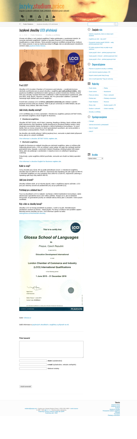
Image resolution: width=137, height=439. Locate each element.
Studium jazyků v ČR (110, 105)
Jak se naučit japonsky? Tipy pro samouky (101, 79)
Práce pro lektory (94, 95)
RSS (56, 434)
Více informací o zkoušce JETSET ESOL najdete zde (38, 138)
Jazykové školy (115, 426)
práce (39, 18)
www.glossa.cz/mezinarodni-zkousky (32, 213)
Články (106, 88)
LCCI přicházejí (38, 30)
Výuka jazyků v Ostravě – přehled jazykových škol (103, 56)
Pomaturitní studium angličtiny (111, 432)
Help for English (93, 128)
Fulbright (91, 121)
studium (31, 18)
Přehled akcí (92, 98)
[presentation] (35, 380)
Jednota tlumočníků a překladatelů (99, 124)
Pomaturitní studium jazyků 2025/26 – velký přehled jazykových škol (101, 43)
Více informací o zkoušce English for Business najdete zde (40, 161)
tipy (53, 18)
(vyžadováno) (55, 364)
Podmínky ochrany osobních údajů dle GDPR (51, 432)
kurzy (47, 18)
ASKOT (91, 131)
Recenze (106, 102)
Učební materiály (109, 108)
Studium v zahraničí (94, 108)
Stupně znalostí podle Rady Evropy (99, 75)
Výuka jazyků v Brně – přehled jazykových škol (102, 52)
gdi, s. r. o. (48, 431)
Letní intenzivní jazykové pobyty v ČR (99, 72)
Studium (117, 429)
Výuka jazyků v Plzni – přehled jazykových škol (102, 59)
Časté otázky (92, 88)
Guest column (93, 91)
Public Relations (28, 24)
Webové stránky (53, 372)
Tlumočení (117, 435)
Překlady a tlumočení (110, 98)
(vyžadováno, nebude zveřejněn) (62, 368)
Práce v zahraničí (109, 95)
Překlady (117, 433)
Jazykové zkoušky (114, 430)
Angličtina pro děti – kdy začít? (97, 39)
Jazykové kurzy (115, 427)
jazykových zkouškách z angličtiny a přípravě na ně (50, 324)
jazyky (22, 18)
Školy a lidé (92, 105)
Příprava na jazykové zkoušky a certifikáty (101, 68)
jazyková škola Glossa (37, 46)
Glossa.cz (27, 318)
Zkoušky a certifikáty (53, 35)
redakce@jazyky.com (31, 429)
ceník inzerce (74, 429)
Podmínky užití (49, 434)
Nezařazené (107, 91)
